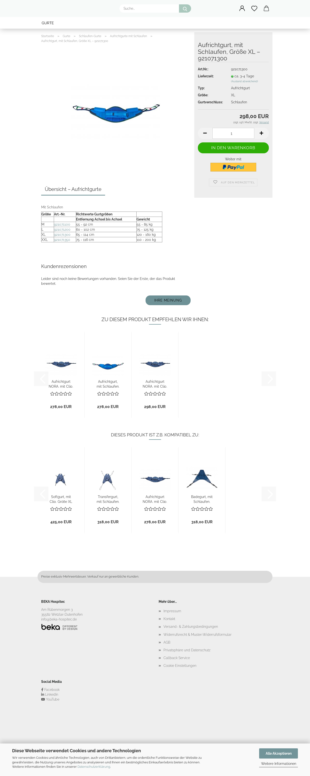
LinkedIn (49, 694)
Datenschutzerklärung (94, 766)
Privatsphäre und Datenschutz (186, 650)
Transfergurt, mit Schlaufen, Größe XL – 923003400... (108, 499)
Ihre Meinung (168, 300)
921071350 (62, 240)
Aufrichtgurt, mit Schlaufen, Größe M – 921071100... (108, 384)
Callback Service (176, 658)
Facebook (50, 690)
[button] (242, 8)
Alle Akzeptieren (279, 753)
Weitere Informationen (278, 764)
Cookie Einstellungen (179, 666)
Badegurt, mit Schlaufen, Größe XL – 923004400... (202, 499)
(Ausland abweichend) (244, 81)
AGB (166, 642)
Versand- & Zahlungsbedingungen (190, 627)
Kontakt (169, 619)
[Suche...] (185, 8)
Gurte (48, 23)
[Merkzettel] (254, 8)
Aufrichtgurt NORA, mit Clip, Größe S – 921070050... (61, 384)
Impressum (172, 611)
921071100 (62, 224)
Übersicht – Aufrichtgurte (73, 189)
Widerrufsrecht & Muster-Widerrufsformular (197, 635)
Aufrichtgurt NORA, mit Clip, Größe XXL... (155, 384)
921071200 (62, 229)
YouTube (50, 699)
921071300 (62, 235)
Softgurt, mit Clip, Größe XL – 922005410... (61, 499)
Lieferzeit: (206, 76)
